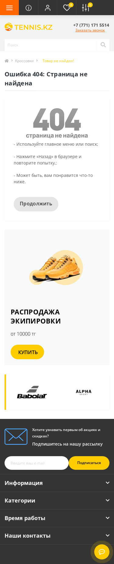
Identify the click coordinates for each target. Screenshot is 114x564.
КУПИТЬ (28, 352)
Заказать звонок (90, 30)
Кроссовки (24, 60)
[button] (47, 7)
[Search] (103, 45)
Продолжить (36, 203)
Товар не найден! (58, 60)
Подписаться (89, 462)
